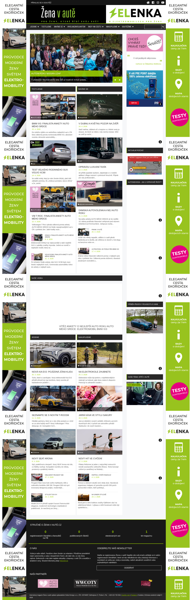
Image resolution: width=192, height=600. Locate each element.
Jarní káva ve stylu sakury (95, 415)
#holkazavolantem (76, 27)
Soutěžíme (126, 27)
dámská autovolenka (86, 204)
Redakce (134, 595)
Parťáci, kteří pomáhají (101, 475)
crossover (36, 452)
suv (34, 164)
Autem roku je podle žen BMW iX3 (105, 249)
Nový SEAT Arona (42, 458)
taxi (81, 161)
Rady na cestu (94, 27)
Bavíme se (58, 27)
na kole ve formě (85, 366)
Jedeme (33, 27)
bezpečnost (83, 117)
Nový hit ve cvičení (90, 458)
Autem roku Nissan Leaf (46, 73)
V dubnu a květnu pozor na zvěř (98, 123)
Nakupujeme (111, 27)
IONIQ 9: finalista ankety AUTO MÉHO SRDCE (59, 236)
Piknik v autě (97, 229)
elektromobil (37, 366)
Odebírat (129, 568)
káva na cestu (84, 409)
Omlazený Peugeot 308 (54, 475)
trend (81, 452)
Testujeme (46, 27)
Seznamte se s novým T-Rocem (50, 415)
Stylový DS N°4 (51, 494)
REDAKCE (64, 561)
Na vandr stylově (99, 494)
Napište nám (126, 595)
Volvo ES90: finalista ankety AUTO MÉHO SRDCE (58, 255)
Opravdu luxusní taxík (92, 167)
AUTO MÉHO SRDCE (40, 117)
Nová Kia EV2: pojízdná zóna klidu (52, 372)
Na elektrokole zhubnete (95, 372)
